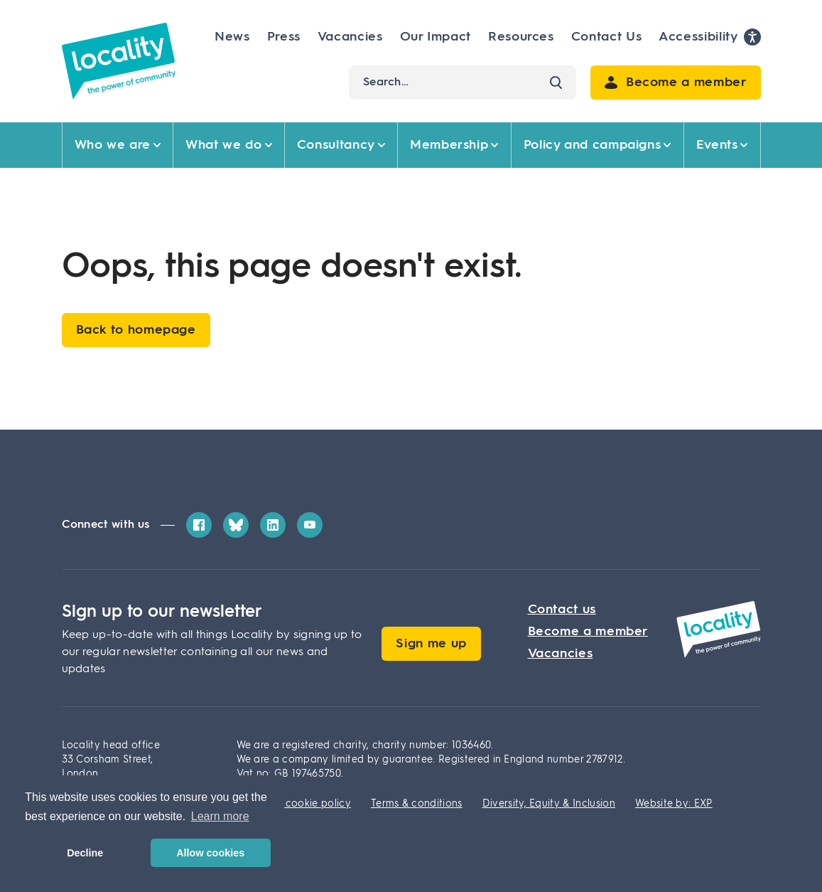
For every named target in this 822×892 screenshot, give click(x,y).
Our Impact (435, 37)
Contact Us (606, 37)
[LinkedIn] (273, 525)
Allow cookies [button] (210, 853)
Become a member (588, 631)
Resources (521, 37)
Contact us (562, 609)
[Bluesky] (236, 525)
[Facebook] (199, 525)
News (232, 37)
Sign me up (431, 643)
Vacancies (350, 37)
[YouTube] (310, 525)
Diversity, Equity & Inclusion (548, 804)
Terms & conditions (417, 804)
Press (284, 37)
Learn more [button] (220, 816)
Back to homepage (136, 330)
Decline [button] (85, 853)
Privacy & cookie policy (294, 804)
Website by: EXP (674, 804)
